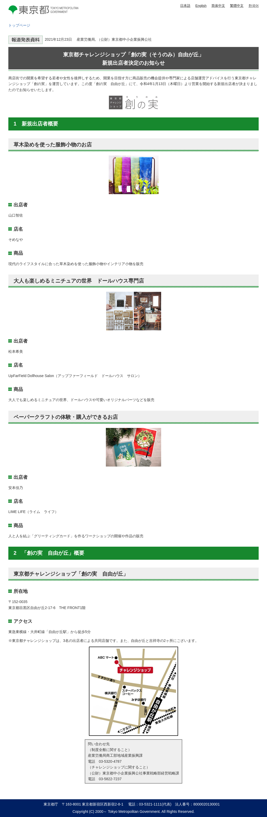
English (201, 6)
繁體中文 (237, 6)
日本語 (185, 6)
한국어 (253, 6)
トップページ (19, 25)
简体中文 (218, 6)
